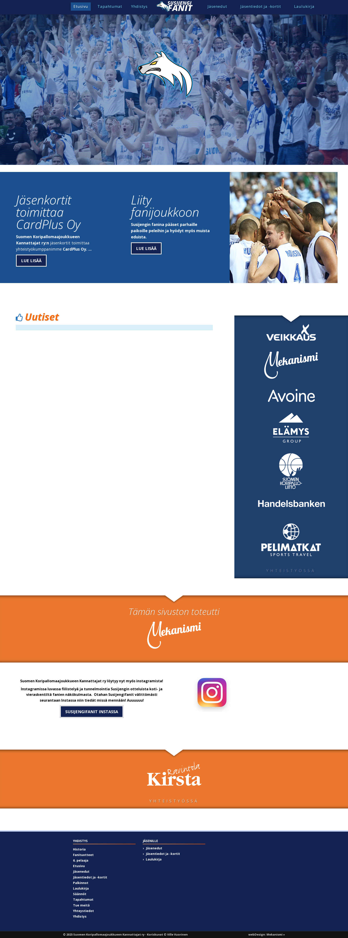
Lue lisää (31, 260)
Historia (79, 849)
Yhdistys (139, 6)
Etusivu (80, 6)
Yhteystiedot (83, 911)
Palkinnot (80, 883)
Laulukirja (304, 6)
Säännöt (79, 894)
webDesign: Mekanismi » (266, 934)
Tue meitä (81, 905)
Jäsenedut (217, 6)
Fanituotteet (83, 855)
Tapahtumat (109, 6)
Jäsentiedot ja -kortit (260, 6)
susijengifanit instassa (91, 711)
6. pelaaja (80, 860)
